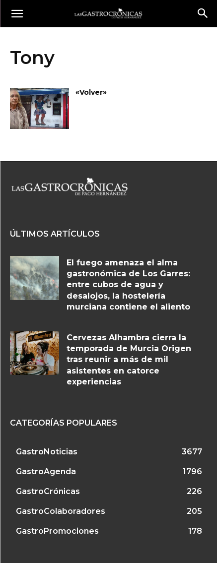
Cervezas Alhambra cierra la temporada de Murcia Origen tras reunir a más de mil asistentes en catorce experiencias (129, 360)
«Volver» (91, 92)
